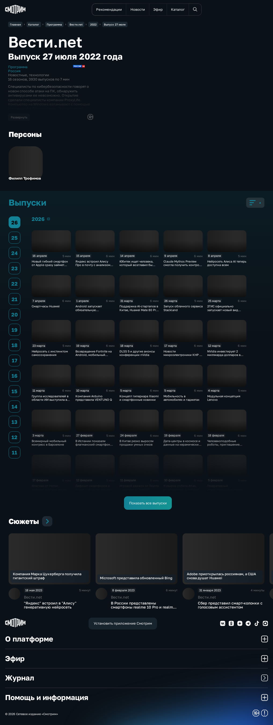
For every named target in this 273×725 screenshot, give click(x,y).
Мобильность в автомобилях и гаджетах (181, 397)
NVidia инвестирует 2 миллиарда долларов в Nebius (224, 354)
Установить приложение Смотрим (123, 623)
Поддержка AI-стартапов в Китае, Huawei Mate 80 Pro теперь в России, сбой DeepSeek (138, 311)
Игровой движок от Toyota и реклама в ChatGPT (139, 487)
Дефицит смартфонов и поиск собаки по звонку (93, 487)
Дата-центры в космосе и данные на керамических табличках (181, 444)
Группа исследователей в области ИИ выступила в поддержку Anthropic (50, 399)
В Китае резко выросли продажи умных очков (136, 442)
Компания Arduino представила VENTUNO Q (93, 397)
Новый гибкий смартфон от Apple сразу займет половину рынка (50, 265)
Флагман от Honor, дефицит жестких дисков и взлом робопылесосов (50, 489)
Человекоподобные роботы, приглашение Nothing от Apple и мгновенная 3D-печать (223, 446)
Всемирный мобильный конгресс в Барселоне (49, 442)
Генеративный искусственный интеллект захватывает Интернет (226, 489)
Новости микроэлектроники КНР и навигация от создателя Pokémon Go (182, 356)
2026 (48, 218)
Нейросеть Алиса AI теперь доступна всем (226, 263)
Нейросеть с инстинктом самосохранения (50, 352)
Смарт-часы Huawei (46, 306)
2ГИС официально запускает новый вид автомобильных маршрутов (222, 311)
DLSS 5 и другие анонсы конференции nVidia (137, 352)
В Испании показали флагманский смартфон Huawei (92, 444)
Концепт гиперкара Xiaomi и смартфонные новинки (139, 397)
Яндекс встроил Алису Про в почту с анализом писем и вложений (92, 265)
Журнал (136, 677)
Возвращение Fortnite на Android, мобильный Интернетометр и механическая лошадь (93, 356)
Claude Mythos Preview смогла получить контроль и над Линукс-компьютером (182, 267)
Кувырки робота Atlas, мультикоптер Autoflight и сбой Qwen (182, 489)
